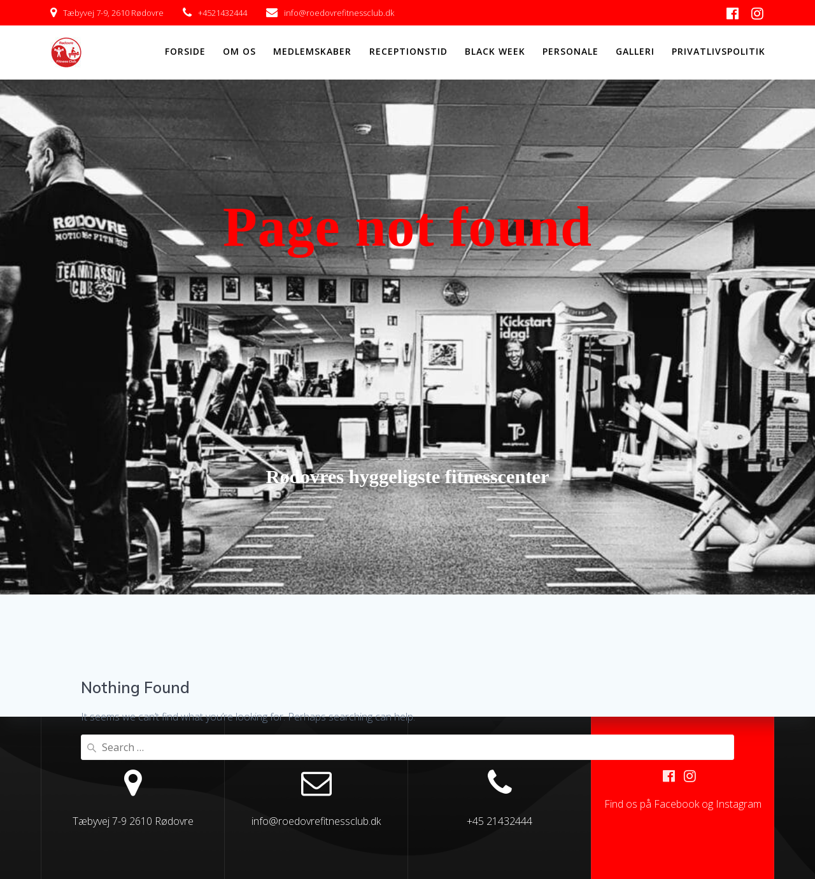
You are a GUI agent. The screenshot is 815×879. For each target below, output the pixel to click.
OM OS (239, 51)
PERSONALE (570, 51)
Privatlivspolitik (718, 51)
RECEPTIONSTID (408, 51)
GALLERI (635, 51)
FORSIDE (185, 51)
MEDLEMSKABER (312, 51)
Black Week (495, 51)
